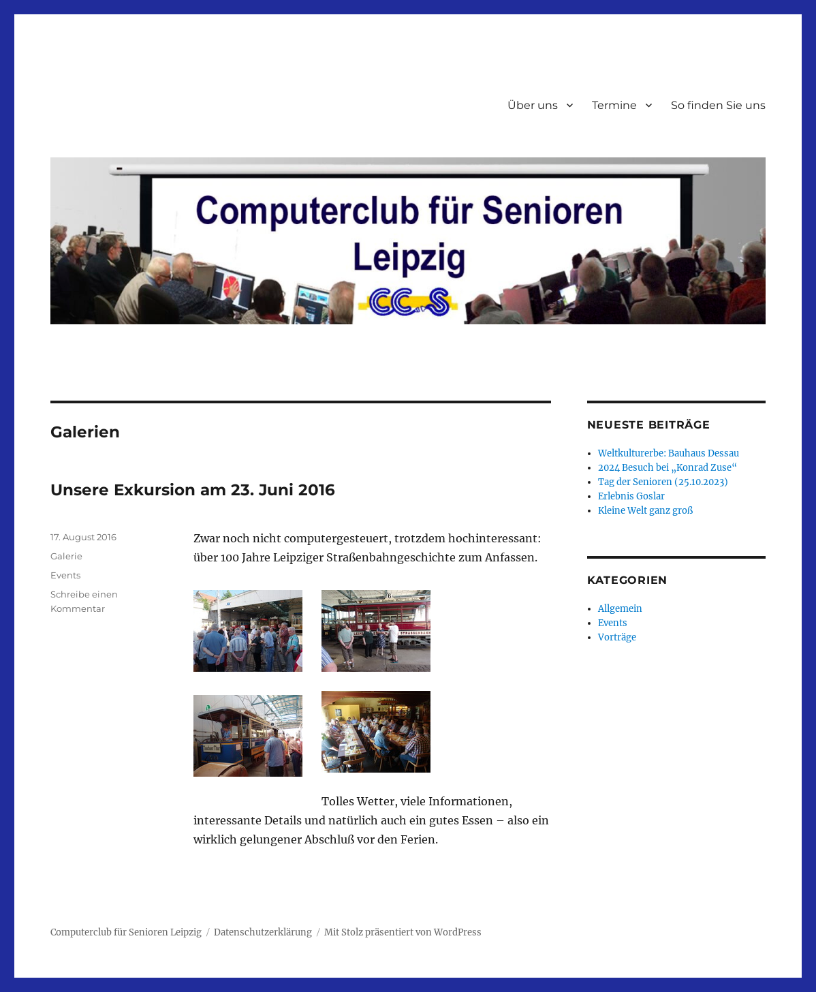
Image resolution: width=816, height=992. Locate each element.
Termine (614, 105)
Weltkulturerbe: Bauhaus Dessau (668, 453)
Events (65, 575)
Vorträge (617, 637)
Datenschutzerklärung (263, 932)
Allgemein (620, 609)
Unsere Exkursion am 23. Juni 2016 (192, 489)
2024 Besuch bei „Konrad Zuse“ (667, 468)
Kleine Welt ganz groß (645, 510)
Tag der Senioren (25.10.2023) (663, 482)
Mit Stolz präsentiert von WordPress (403, 932)
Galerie (66, 556)
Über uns (532, 105)
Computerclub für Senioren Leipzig (126, 932)
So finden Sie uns (718, 105)
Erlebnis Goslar (631, 496)
